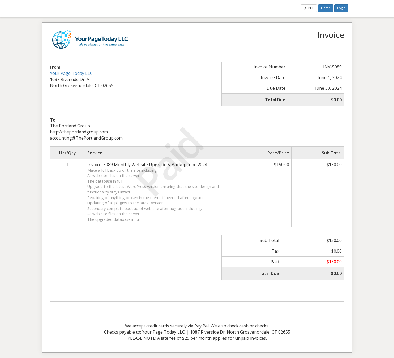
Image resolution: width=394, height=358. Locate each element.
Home (325, 8)
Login (341, 8)
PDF (309, 8)
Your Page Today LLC (71, 73)
